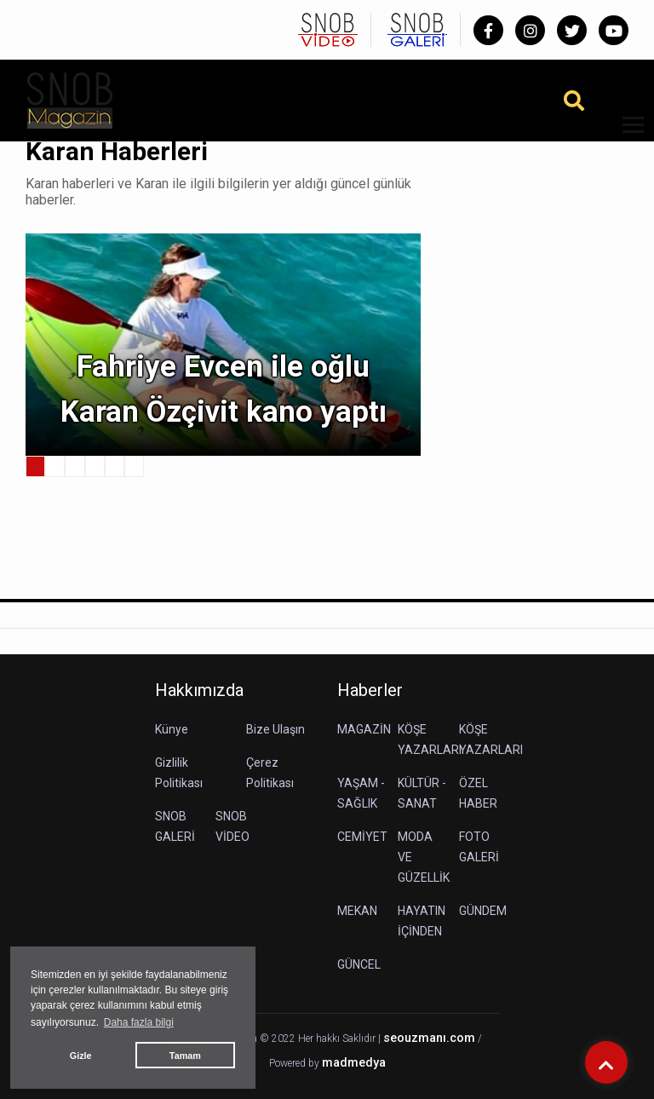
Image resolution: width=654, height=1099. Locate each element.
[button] (627, 135)
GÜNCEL (359, 964)
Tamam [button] (185, 1055)
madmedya (354, 1063)
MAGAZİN (364, 729)
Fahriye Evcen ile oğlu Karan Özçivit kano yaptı (223, 389)
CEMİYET (362, 836)
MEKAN (357, 911)
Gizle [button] (81, 1055)
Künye (171, 729)
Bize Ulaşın (275, 729)
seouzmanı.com (429, 1038)
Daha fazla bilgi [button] (139, 1022)
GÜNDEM (483, 911)
